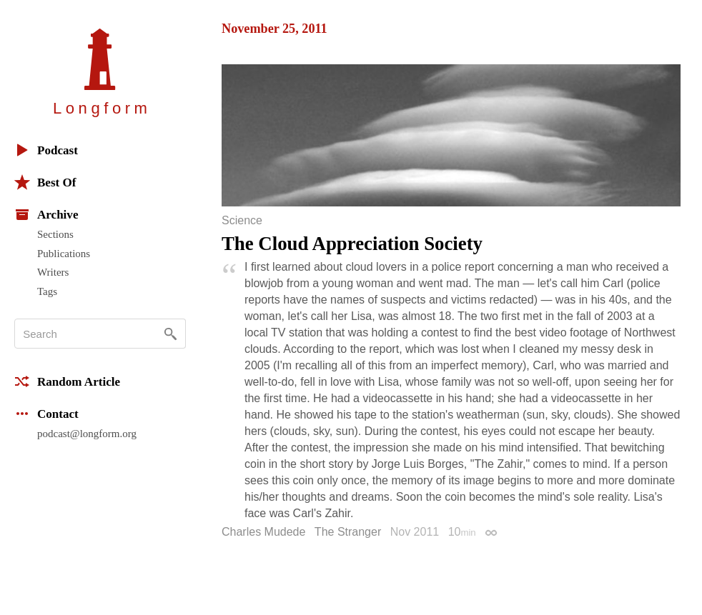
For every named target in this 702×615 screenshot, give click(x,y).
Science (242, 220)
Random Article (67, 381)
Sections (55, 234)
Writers (53, 272)
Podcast (46, 150)
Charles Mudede (263, 532)
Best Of (45, 182)
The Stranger (348, 532)
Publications (63, 253)
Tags (47, 291)
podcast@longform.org (87, 433)
